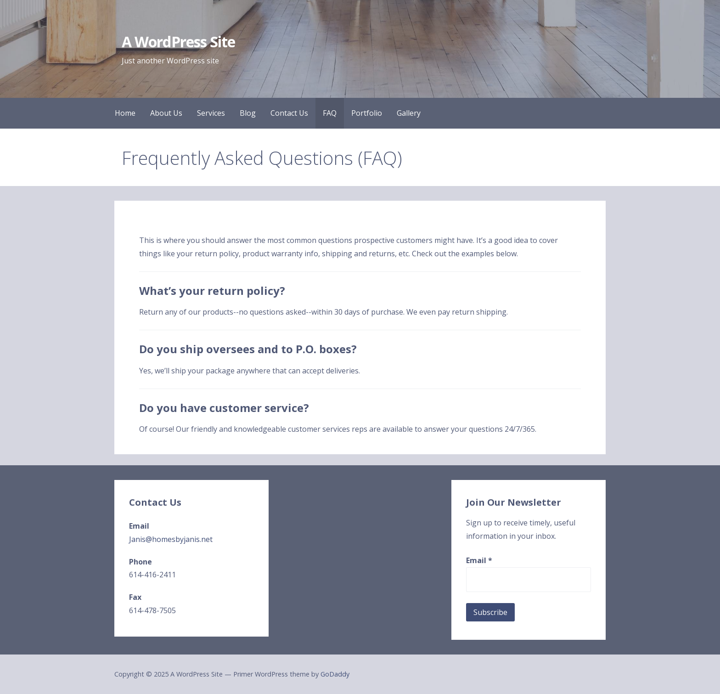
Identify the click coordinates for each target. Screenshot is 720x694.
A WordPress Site (178, 41)
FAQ (330, 113)
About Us (166, 113)
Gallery (409, 113)
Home (125, 113)
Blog (248, 113)
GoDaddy (335, 674)
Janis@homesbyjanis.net (171, 539)
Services (211, 113)
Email (479, 560)
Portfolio (366, 113)
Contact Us (289, 113)
